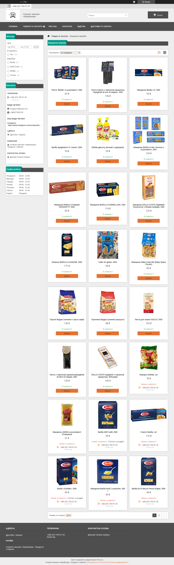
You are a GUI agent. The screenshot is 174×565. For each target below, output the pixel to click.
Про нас (53, 26)
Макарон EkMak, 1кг (149, 375)
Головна (13, 26)
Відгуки (81, 26)
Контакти (67, 26)
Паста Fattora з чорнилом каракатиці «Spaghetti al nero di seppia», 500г (107, 91)
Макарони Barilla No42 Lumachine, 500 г (108, 490)
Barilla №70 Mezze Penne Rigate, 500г (148, 489)
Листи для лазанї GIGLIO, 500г (148, 319)
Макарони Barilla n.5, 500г (148, 90)
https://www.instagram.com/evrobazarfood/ (25, 125)
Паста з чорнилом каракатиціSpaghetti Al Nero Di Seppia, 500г (67, 376)
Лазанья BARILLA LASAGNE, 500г (67, 262)
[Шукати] (126, 15)
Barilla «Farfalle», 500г (67, 489)
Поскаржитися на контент (96, 562)
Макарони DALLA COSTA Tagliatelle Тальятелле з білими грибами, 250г (149, 206)
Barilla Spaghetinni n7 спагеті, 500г (67, 147)
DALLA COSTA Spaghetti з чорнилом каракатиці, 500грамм (108, 376)
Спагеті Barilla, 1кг (149, 432)
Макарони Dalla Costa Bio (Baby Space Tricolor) (148, 263)
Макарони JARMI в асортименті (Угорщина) (67, 433)
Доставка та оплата (101, 26)
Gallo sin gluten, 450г (108, 262)
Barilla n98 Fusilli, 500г (108, 432)
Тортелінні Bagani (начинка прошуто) (107, 319)
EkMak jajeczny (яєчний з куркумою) (108, 147)
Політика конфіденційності (118, 562)
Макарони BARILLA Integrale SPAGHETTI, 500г (67, 206)
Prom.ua (100, 560)
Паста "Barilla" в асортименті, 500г (67, 90)
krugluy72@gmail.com (19, 109)
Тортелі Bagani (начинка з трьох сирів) (67, 319)
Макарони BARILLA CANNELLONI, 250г (107, 205)
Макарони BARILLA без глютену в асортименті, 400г (149, 148)
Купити (67, 104)
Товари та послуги (33, 26)
